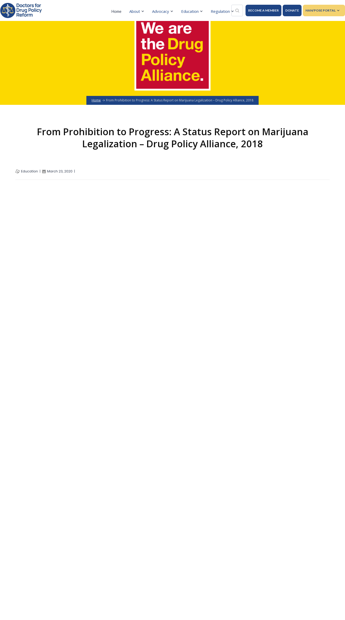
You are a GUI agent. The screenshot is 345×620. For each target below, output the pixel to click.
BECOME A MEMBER (263, 10)
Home (116, 11)
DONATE (292, 10)
